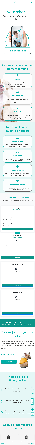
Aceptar (32, 443)
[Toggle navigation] (2, 2)
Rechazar (29, 443)
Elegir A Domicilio (17, 313)
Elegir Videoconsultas (17, 285)
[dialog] (17, 442)
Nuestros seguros (8, 362)
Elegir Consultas (17, 257)
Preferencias (2, 443)
